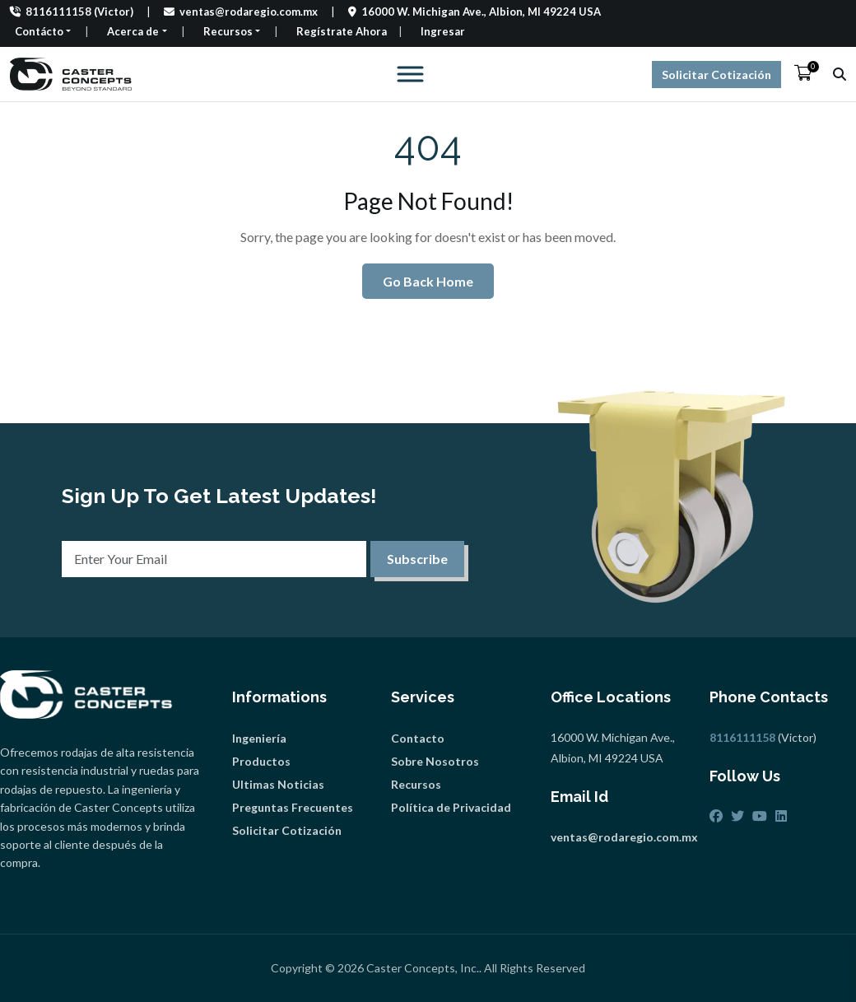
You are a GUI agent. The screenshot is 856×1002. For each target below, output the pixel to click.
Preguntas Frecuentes (292, 807)
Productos (261, 761)
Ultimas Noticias (278, 784)
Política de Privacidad (451, 807)
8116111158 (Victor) (71, 11)
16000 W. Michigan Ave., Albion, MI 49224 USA (474, 11)
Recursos (416, 784)
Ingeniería (259, 738)
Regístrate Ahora (341, 31)
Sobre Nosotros (435, 761)
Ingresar (443, 31)
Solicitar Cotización (716, 75)
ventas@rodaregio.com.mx (241, 11)
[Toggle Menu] (405, 74)
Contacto (417, 738)
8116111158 (742, 737)
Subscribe (417, 558)
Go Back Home (428, 281)
